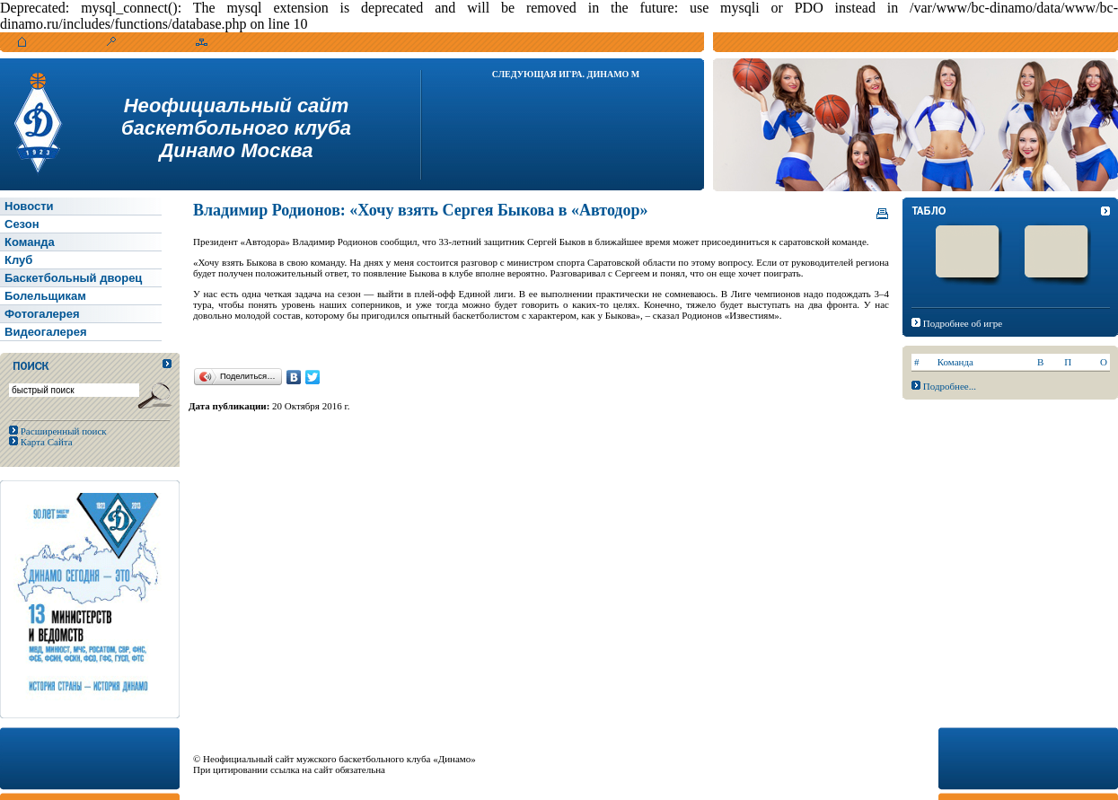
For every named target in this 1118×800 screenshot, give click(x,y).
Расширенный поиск (62, 431)
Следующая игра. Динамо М (566, 74)
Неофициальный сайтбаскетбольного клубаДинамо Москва (236, 128)
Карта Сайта (45, 441)
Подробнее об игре (962, 323)
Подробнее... (949, 386)
